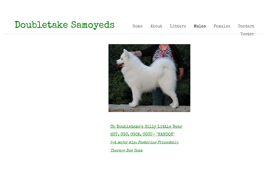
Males (200, 27)
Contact (246, 27)
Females (222, 27)
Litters (178, 27)
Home (137, 27)
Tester (247, 34)
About (156, 27)
